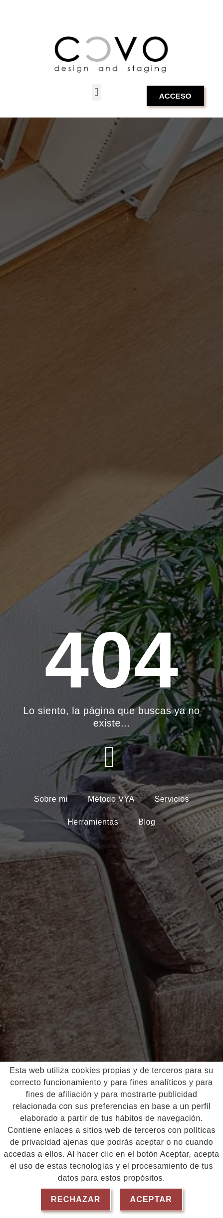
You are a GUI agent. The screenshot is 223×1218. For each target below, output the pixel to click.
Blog (146, 822)
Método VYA (111, 799)
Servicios (172, 799)
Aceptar (151, 1199)
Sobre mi (51, 799)
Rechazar (75, 1199)
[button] (97, 92)
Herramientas (92, 822)
